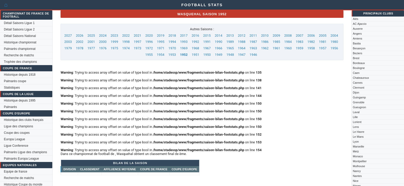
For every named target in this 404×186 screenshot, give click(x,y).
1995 (160, 42)
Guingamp (359, 97)
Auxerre (358, 28)
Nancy (357, 171)
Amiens (357, 38)
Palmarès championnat (20, 49)
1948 (230, 55)
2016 (195, 35)
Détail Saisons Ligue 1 (19, 23)
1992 (195, 42)
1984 (288, 42)
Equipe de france (15, 171)
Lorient (357, 121)
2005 (322, 35)
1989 (230, 42)
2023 (114, 35)
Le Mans (358, 136)
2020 (149, 35)
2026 (79, 35)
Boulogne (359, 67)
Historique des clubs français (23, 120)
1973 (137, 48)
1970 (172, 48)
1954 (160, 55)
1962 (264, 48)
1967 (207, 48)
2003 (68, 42)
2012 (241, 35)
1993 (184, 42)
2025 (91, 35)
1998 (126, 42)
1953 (172, 55)
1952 (184, 55)
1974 (126, 48)
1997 (137, 42)
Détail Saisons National (20, 36)
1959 (299, 48)
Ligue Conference (16, 146)
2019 (160, 35)
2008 (288, 35)
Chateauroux (361, 77)
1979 (68, 48)
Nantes (357, 175)
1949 (218, 55)
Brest (356, 58)
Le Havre (358, 131)
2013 (230, 35)
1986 (264, 42)
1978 (79, 48)
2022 (126, 35)
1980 (334, 42)
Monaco (358, 156)
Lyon (356, 141)
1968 (195, 48)
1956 (334, 48)
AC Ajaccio (359, 23)
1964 (241, 48)
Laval (356, 112)
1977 (91, 48)
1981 (322, 42)
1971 (160, 48)
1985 (276, 42)
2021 (137, 35)
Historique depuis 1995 (20, 100)
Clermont (358, 87)
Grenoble (358, 102)
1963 (253, 48)
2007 (299, 35)
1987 (253, 42)
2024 (102, 35)
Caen (356, 72)
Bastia (357, 43)
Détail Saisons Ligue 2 (19, 29)
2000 (102, 42)
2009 (276, 35)
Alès (355, 18)
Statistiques (12, 87)
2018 (172, 35)
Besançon (359, 48)
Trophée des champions (20, 62)
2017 (184, 35)
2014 (218, 35)
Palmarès (10, 107)
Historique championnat (20, 42)
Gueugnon (359, 107)
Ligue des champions (18, 126)
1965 (230, 48)
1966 (218, 48)
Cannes (358, 82)
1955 (149, 55)
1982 (311, 42)
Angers (357, 33)
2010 (264, 35)
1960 (288, 48)
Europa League (14, 139)
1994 (172, 42)
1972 (149, 48)
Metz (356, 151)
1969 (184, 48)
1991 (207, 42)
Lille (355, 117)
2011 (253, 35)
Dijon (356, 92)
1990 (218, 42)
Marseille (358, 146)
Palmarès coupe (15, 81)
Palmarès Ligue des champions (25, 152)
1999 (114, 42)
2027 (68, 35)
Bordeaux (359, 63)
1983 (299, 42)
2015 (207, 35)
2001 (91, 42)
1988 (241, 42)
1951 (195, 55)
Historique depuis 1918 (20, 74)
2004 (334, 35)
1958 (311, 48)
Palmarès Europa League (21, 158)
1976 (102, 48)
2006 (311, 35)
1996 (149, 42)
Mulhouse (359, 166)
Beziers (357, 53)
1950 (207, 55)
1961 (276, 48)
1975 (114, 48)
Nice (355, 180)
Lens (356, 126)
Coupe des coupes (17, 133)
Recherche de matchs (19, 55)
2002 (79, 42)
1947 (242, 55)
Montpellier (360, 161)
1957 (322, 48)
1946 (253, 55)
